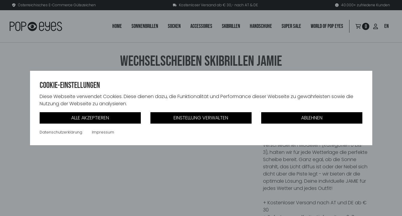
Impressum (103, 132)
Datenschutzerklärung (61, 132)
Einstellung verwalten (201, 117)
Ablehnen (311, 117)
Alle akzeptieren (90, 117)
